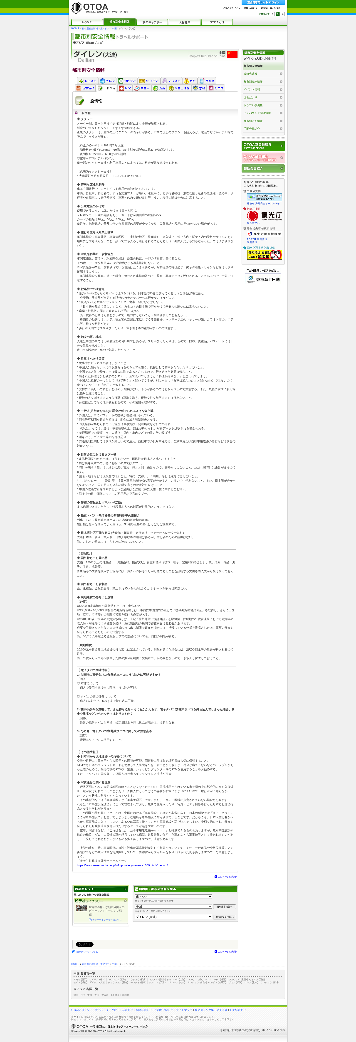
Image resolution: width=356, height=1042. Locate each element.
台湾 (83, 995)
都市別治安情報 (253, 121)
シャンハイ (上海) (176, 979)
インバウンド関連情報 (257, 113)
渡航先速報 (250, 73)
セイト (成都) (80, 982)
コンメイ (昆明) (157, 979)
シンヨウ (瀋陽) (218, 979)
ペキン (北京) (251, 982)
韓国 (76, 995)
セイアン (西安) (257, 979)
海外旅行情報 (228, 1030)
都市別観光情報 (253, 81)
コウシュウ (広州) (117, 979)
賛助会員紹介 (144, 1010)
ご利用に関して (163, 1010)
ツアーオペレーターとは (102, 1010)
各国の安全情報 (248, 1030)
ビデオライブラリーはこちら (107, 920)
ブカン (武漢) (235, 982)
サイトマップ (184, 1010)
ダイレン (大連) (97, 982)
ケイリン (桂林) (97, 979)
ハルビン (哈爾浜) (217, 982)
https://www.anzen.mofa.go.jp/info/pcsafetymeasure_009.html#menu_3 (122, 865)
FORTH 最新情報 (257, 239)
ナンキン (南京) (177, 982)
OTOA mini (278, 1030)
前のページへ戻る (87, 952)
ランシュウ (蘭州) (269, 982)
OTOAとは (77, 1010)
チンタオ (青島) (138, 982)
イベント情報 (252, 89)
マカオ (104, 995)
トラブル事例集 (253, 105)
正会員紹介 (126, 1010)
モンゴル (115, 995)
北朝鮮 (125, 995)
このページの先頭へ (228, 876)
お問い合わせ (238, 1010)
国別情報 (252, 242)
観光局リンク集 (204, 1010)
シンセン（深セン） (198, 979)
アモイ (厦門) (80, 979)
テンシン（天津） (158, 982)
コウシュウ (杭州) (137, 979)
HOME (75, 28)
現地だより (250, 97)
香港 (96, 995)
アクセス (221, 1010)
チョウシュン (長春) (118, 982)
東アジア (104, 28)
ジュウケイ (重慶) (238, 979)
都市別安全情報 (90, 28)
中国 (114, 28)
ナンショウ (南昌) (197, 982)
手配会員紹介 (252, 128)
